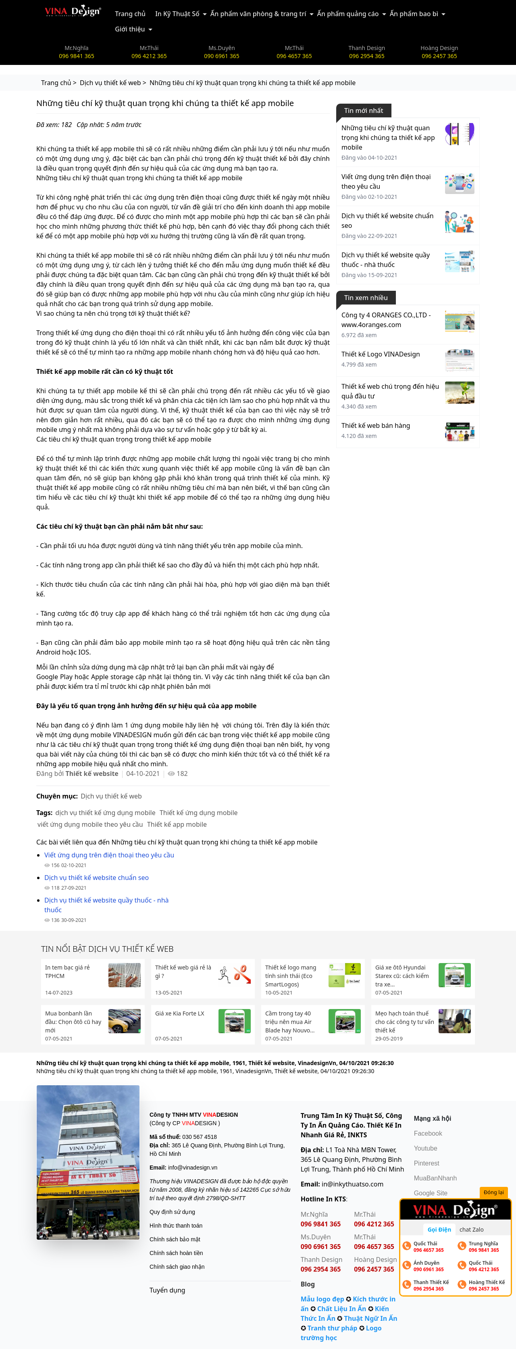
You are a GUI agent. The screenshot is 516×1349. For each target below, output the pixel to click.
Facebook (428, 1133)
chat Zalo (472, 1229)
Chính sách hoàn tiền (176, 1253)
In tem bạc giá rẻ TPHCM (67, 971)
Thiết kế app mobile (177, 824)
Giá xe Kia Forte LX (179, 1013)
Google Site (431, 1193)
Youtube (425, 1148)
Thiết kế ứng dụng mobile (199, 812)
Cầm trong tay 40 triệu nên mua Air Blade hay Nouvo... (290, 1021)
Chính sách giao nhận (177, 1267)
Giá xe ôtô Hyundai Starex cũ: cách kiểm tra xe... (402, 975)
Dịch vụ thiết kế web (111, 796)
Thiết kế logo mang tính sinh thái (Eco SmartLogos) (290, 975)
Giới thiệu (130, 29)
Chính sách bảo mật (175, 1239)
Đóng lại (495, 1193)
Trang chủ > (59, 82)
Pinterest (426, 1163)
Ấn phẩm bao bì (414, 13)
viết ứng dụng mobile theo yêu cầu (90, 824)
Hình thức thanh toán (176, 1225)
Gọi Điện (440, 1229)
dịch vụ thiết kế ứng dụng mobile (105, 812)
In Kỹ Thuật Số (177, 13)
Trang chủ (130, 13)
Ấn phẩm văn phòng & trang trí (258, 13)
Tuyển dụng (167, 1290)
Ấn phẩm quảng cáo (348, 13)
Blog (308, 1284)
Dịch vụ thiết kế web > (113, 82)
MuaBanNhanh (435, 1178)
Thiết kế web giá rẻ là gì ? (183, 971)
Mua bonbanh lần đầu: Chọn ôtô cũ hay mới (73, 1021)
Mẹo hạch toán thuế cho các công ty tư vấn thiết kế (404, 1021)
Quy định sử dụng (172, 1212)
